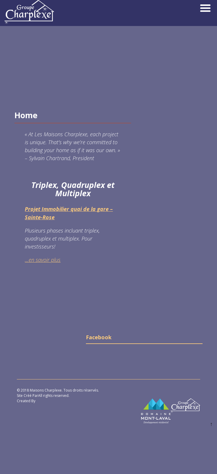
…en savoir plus (43, 259)
